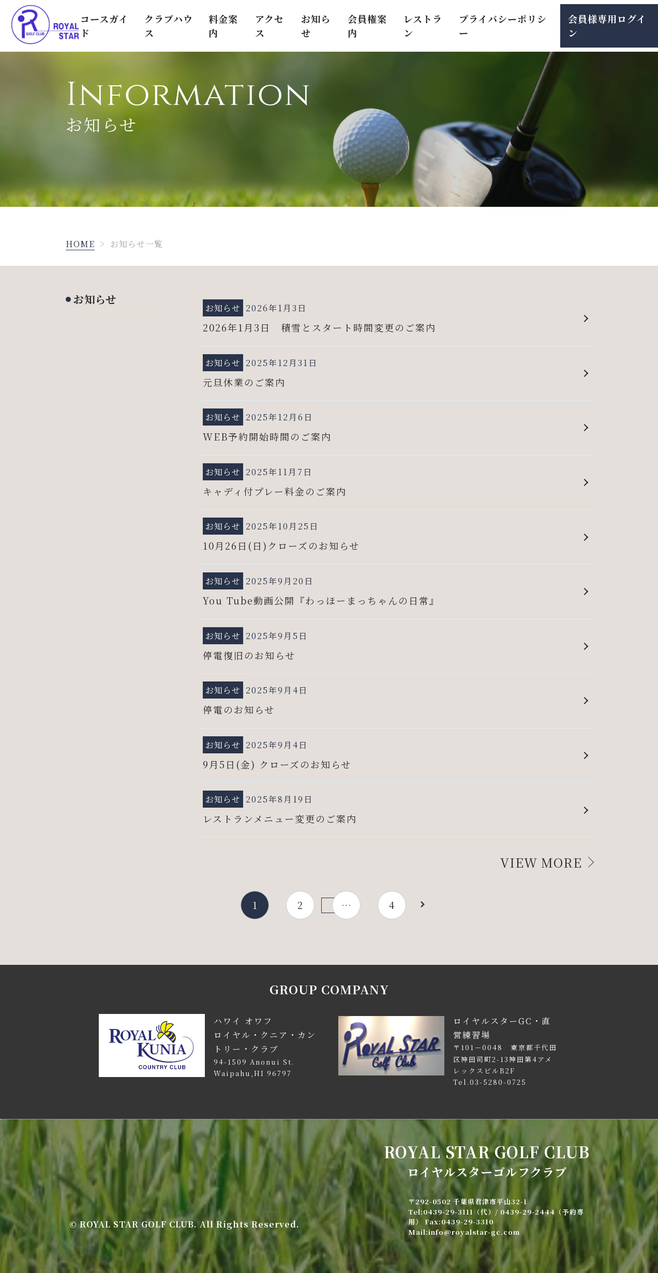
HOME (80, 244)
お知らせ (94, 299)
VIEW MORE (541, 862)
